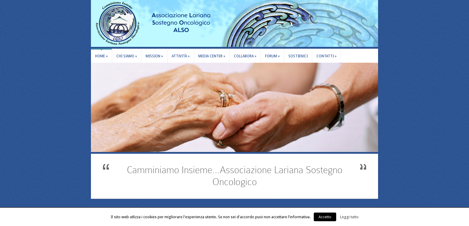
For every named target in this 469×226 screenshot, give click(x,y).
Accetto (325, 217)
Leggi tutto (349, 217)
